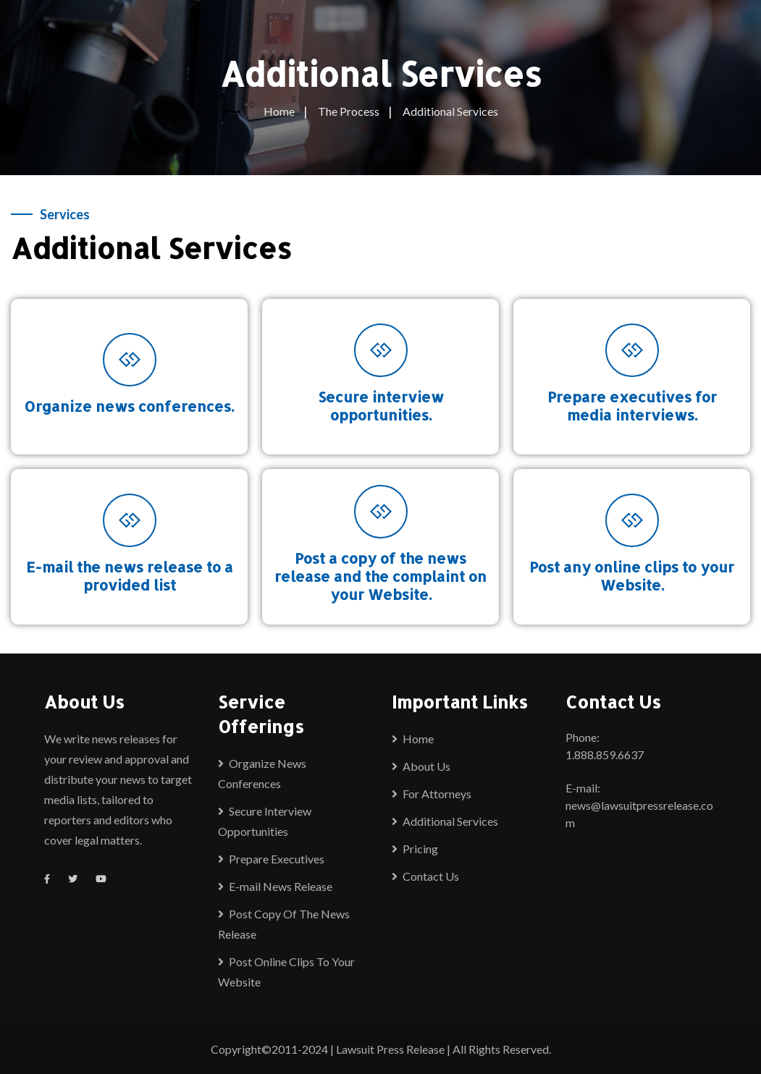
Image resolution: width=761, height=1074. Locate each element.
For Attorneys (437, 793)
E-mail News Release (280, 886)
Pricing (420, 848)
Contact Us (431, 876)
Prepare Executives (276, 859)
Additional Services (450, 821)
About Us (426, 766)
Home (418, 738)
